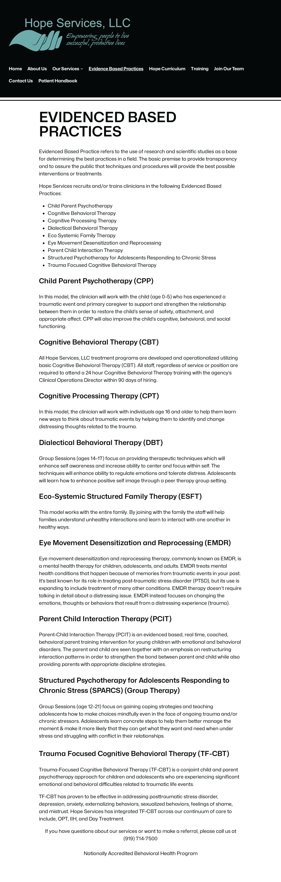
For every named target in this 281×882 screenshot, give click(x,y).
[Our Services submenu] (81, 68)
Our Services (65, 68)
